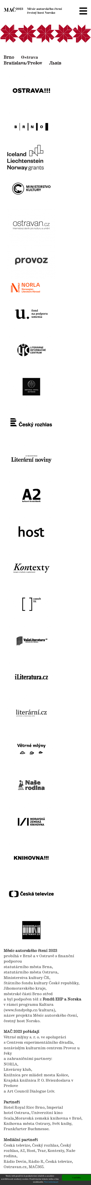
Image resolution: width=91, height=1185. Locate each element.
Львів (55, 63)
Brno (9, 57)
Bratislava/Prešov (23, 63)
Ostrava (29, 57)
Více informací (51, 1182)
